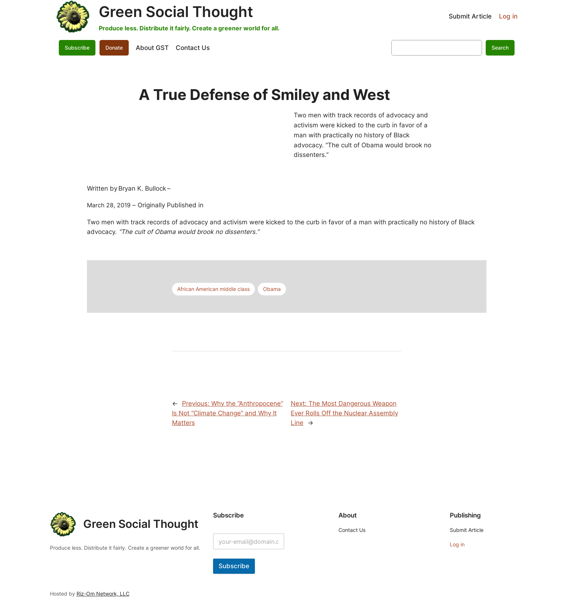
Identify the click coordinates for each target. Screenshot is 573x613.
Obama (272, 289)
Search (500, 47)
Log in (508, 16)
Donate (114, 47)
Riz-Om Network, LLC (103, 593)
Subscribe (77, 47)
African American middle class (213, 289)
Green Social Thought (176, 12)
